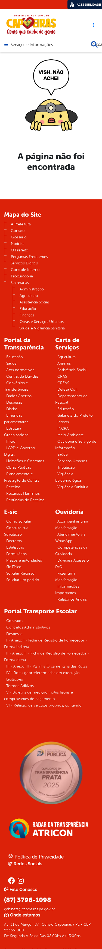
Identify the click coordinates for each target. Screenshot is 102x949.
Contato (18, 231)
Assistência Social (34, 302)
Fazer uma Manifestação (66, 576)
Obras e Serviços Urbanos (42, 322)
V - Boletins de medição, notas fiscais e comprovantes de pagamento (38, 695)
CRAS (62, 376)
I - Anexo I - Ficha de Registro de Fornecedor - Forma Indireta (45, 643)
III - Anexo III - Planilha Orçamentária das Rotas (46, 666)
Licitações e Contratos (25, 461)
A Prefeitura (21, 224)
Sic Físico (13, 567)
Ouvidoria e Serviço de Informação (75, 444)
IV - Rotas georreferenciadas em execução (43, 673)
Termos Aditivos (20, 686)
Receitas (13, 487)
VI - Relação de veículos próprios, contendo (44, 705)
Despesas (14, 402)
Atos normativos (20, 370)
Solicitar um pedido (22, 580)
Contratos (14, 621)
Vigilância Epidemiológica (68, 477)
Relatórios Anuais (72, 599)
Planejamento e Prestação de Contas (21, 477)
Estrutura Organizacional (16, 431)
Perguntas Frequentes (29, 257)
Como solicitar (18, 521)
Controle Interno (25, 270)
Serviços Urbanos (72, 461)
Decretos (14, 541)
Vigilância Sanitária (72, 487)
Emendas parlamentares (16, 418)
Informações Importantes (67, 589)
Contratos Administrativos (28, 627)
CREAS (63, 383)
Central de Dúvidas (22, 376)
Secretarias (20, 283)
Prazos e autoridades (24, 560)
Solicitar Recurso (20, 573)
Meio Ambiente (70, 435)
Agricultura (29, 296)
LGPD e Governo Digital (19, 451)
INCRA (63, 428)
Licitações (14, 679)
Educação (28, 309)
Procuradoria (22, 276)
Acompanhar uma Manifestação (71, 524)
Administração (32, 289)
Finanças (27, 315)
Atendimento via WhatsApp (70, 537)
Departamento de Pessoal (71, 399)
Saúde (11, 363)
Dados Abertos (19, 396)
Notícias (17, 244)
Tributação (66, 467)
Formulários (16, 554)
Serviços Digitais (24, 263)
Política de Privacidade (36, 857)
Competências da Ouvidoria (71, 550)
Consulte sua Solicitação (16, 531)
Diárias (11, 409)
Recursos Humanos (23, 493)
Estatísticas (15, 547)
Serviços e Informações (32, 45)
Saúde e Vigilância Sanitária (42, 328)
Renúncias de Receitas (25, 500)
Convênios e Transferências (16, 386)
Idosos (63, 422)
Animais (64, 363)
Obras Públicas (18, 467)
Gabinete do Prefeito (75, 415)
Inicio (11, 441)
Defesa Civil (67, 389)
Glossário (19, 237)
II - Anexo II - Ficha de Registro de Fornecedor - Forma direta (46, 656)
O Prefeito (19, 250)
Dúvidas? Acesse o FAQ (72, 563)
